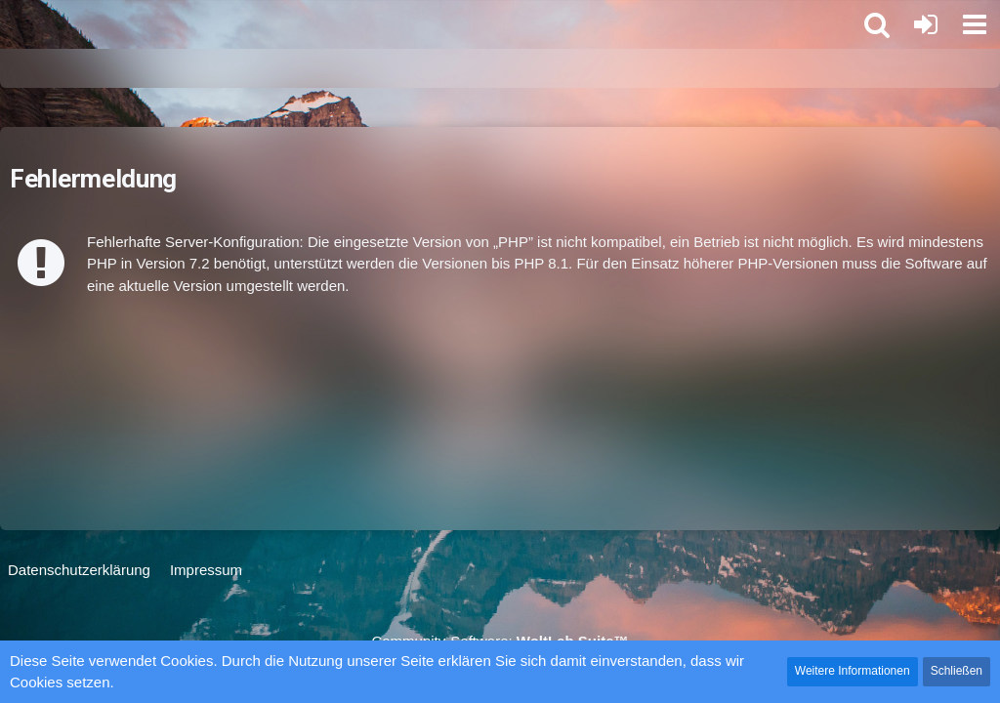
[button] (974, 24)
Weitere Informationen (852, 671)
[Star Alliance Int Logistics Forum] (10, 24)
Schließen (956, 671)
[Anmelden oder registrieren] (925, 24)
